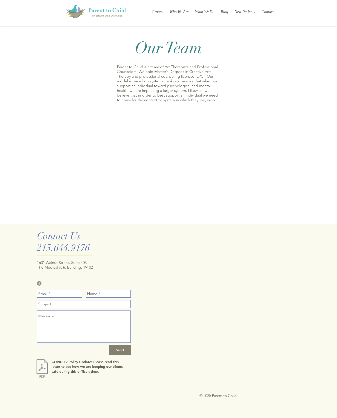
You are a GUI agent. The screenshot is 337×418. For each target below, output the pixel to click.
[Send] (120, 350)
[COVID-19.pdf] (42, 369)
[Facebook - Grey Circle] (39, 283)
